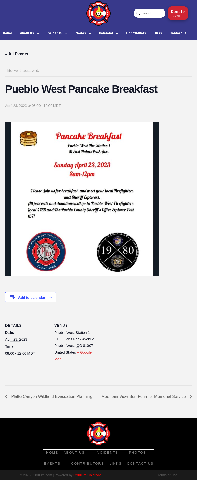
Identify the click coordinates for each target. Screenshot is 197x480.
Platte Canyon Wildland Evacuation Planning (51, 396)
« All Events (16, 54)
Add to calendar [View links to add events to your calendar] (31, 297)
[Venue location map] (131, 346)
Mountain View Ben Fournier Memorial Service (144, 396)
